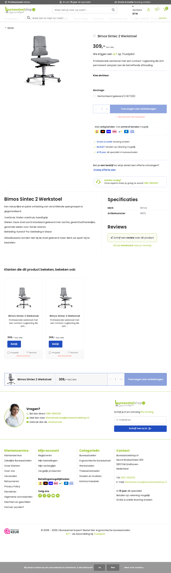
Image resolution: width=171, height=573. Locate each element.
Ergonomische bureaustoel (95, 460)
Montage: (99, 90)
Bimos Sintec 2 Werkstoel (23, 316)
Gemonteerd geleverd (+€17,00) (116, 96)
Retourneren (11, 481)
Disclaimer (10, 491)
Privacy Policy (12, 486)
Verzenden (10, 476)
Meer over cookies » (134, 567)
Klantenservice (118, 18)
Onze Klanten (12, 465)
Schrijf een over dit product (132, 237)
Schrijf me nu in (140, 429)
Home (11, 27)
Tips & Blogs (80, 18)
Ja (99, 567)
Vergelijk (13, 352)
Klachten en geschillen (17, 502)
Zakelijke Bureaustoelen (18, 460)
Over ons (98, 18)
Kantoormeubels (89, 481)
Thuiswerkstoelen (89, 471)
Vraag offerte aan (104, 169)
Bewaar (31, 352)
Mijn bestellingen (47, 460)
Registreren (45, 455)
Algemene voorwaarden (18, 497)
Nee (113, 567)
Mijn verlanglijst (47, 465)
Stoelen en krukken (90, 476)
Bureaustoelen (33, 18)
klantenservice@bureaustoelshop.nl (67, 417)
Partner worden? (14, 507)
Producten (11, 18)
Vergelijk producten (49, 471)
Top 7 (50, 18)
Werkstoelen (86, 465)
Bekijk (14, 344)
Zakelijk (63, 18)
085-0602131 (139, 19)
